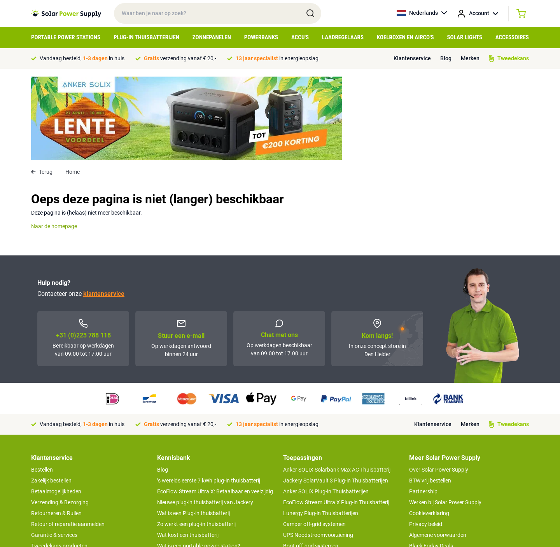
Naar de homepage (54, 143)
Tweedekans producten (59, 462)
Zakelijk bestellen (51, 397)
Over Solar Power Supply (438, 386)
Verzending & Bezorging (60, 419)
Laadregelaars (343, 37)
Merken (470, 58)
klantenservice (103, 210)
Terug (41, 88)
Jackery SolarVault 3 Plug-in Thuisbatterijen (335, 397)
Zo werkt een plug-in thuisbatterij (196, 440)
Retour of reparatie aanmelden (68, 440)
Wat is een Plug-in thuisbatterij (193, 429)
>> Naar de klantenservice (62, 489)
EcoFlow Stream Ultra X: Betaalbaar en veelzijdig (215, 408)
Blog (446, 58)
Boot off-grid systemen (310, 462)
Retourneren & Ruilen (56, 429)
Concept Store (48, 473)
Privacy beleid (425, 440)
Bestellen (42, 386)
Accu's (300, 37)
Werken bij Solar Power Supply (445, 419)
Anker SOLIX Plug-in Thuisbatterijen (326, 408)
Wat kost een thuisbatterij (188, 451)
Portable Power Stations (65, 37)
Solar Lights (464, 37)
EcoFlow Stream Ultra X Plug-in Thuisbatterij (336, 419)
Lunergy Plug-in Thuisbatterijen (320, 429)
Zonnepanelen (211, 37)
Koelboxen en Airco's (405, 37)
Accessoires (512, 37)
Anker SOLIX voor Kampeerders (321, 473)
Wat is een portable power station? (198, 462)
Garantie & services (54, 451)
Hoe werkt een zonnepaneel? (191, 484)
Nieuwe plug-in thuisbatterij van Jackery (205, 419)
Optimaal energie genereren (190, 495)
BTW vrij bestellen (430, 397)
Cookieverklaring (429, 429)
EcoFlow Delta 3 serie (308, 484)
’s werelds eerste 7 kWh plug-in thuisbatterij (208, 397)
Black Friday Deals (431, 462)
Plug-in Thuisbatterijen (146, 37)
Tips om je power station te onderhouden (206, 473)
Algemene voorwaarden (437, 451)
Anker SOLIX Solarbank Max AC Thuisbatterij (336, 386)
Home (72, 88)
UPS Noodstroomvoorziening (318, 451)
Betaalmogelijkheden (56, 408)
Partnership (423, 408)
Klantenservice (412, 58)
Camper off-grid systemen (314, 440)
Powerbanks (261, 37)
